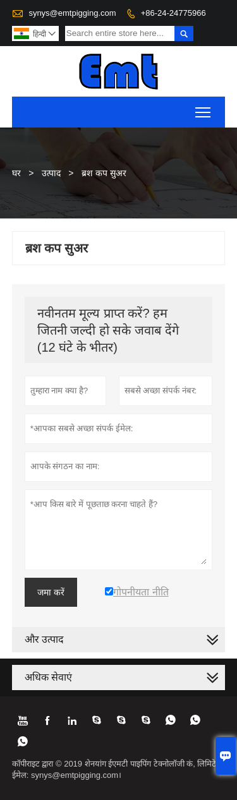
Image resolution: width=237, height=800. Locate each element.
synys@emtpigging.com (72, 13)
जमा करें (50, 592)
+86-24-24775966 (173, 13)
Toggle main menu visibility (203, 108)
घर (16, 173)
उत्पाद (51, 173)
